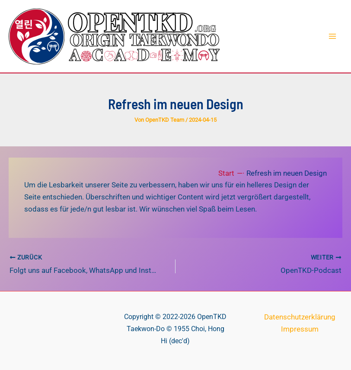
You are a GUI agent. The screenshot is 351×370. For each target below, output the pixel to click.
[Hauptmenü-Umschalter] (333, 36)
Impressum (300, 328)
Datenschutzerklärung (299, 316)
